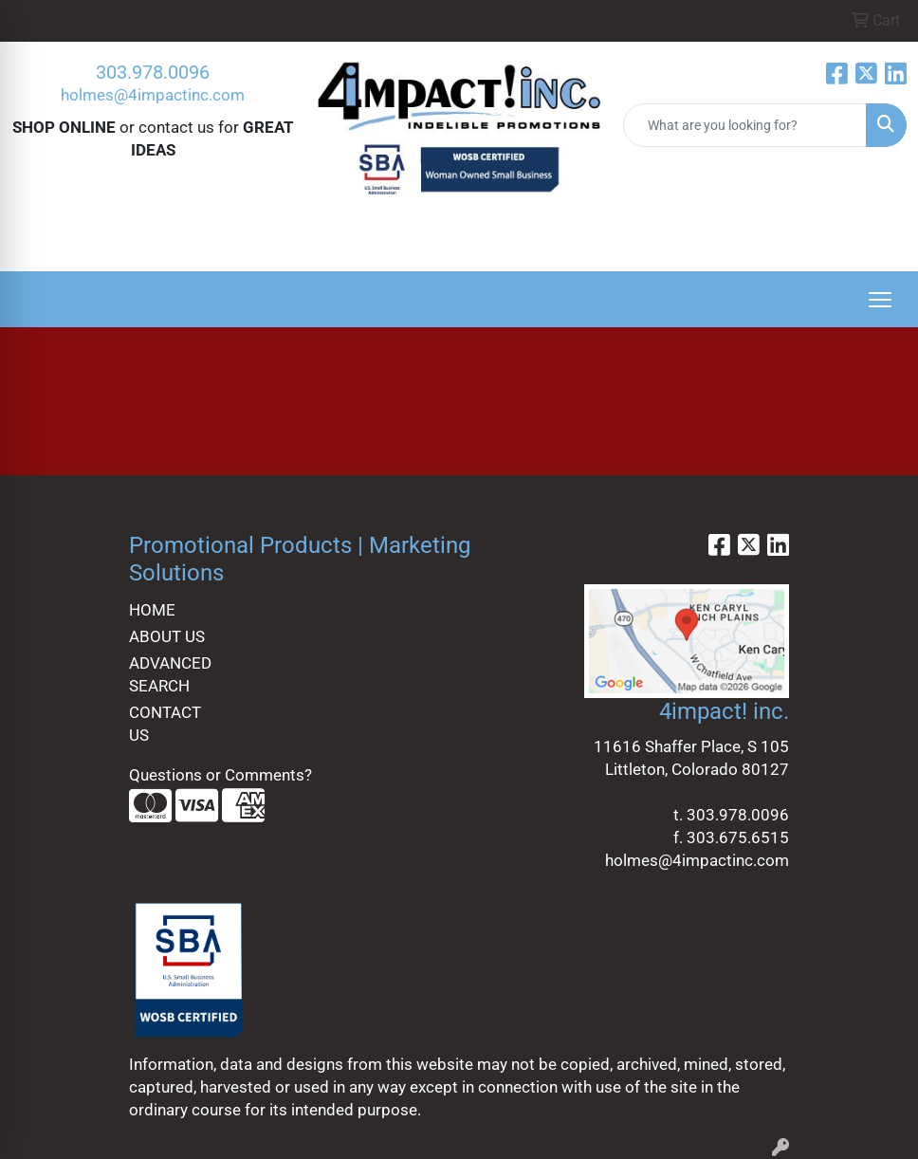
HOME (152, 609)
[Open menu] (880, 300)
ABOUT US (167, 636)
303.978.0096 (153, 72)
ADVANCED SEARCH (170, 674)
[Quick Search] (745, 125)
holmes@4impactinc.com (153, 94)
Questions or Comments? (220, 774)
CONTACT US (165, 724)
